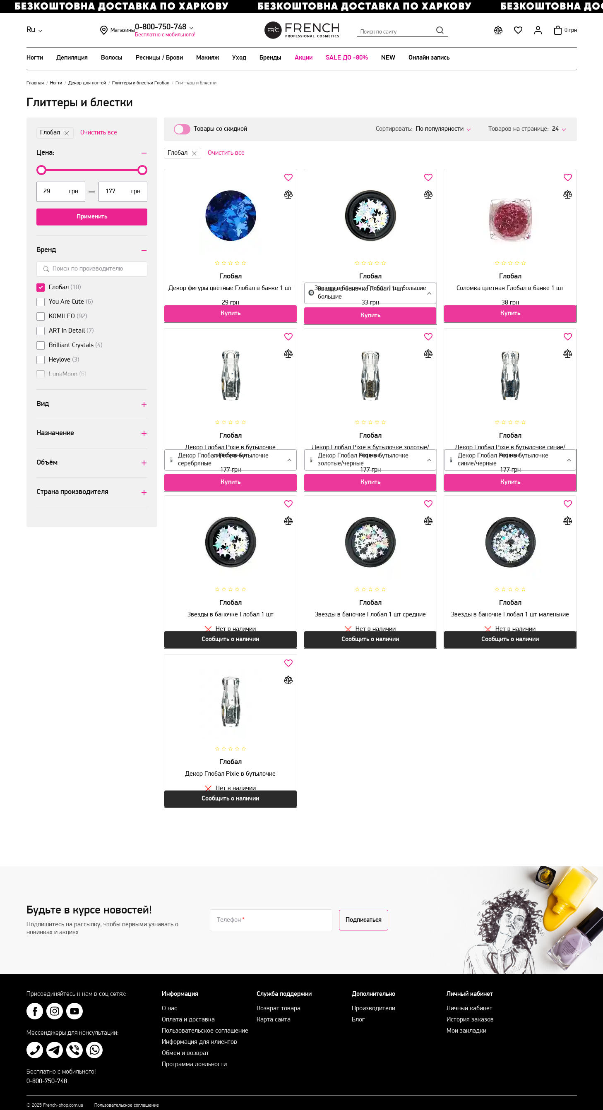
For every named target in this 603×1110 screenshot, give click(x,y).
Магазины (177, 30)
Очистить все (98, 132)
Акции (303, 58)
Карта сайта (274, 1011)
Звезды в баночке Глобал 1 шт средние (370, 611)
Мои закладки (466, 1022)
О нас (169, 1000)
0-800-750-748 (95, 27)
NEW (388, 58)
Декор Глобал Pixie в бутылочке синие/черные (510, 452)
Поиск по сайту (402, 30)
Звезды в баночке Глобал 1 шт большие (370, 285)
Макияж (207, 58)
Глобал (55, 133)
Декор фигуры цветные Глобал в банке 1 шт (230, 289)
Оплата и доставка (188, 1011)
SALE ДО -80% (347, 58)
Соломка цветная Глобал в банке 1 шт (510, 285)
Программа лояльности (194, 1056)
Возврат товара (278, 1000)
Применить (92, 216)
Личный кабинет (469, 1000)
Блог (358, 1011)
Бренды (270, 58)
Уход (239, 58)
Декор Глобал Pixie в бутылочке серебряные (230, 452)
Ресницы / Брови (159, 58)
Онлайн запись (428, 58)
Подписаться (364, 912)
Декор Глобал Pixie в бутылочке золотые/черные (370, 452)
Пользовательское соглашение (205, 1022)
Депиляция (72, 58)
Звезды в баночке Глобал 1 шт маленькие (510, 611)
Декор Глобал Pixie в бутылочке (230, 766)
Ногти (34, 58)
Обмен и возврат (185, 1045)
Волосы (112, 58)
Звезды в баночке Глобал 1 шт (230, 611)
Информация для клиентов (199, 1034)
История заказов (470, 1011)
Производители (373, 1000)
